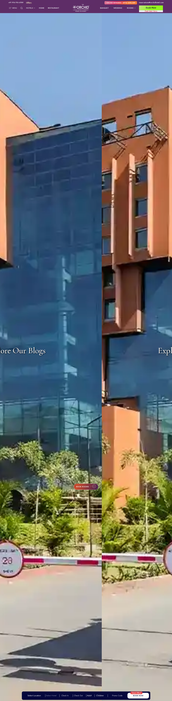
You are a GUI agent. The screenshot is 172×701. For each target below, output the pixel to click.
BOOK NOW (138, 695)
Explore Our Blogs (83, 350)
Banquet (104, 8)
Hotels (30, 8)
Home (41, 8)
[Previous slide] (9, 350)
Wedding (117, 8)
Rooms (131, 8)
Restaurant (53, 8)
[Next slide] (165, 350)
